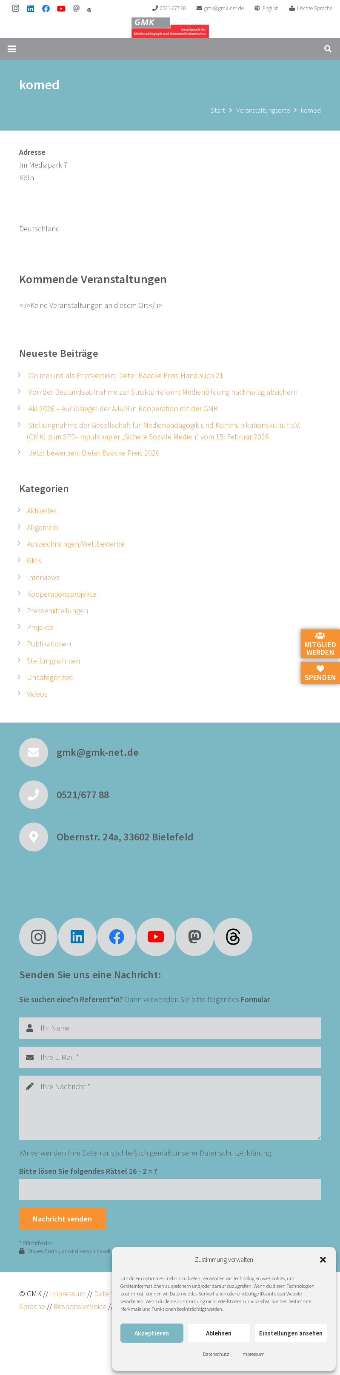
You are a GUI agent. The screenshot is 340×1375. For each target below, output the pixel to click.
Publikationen (49, 644)
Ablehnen (218, 1333)
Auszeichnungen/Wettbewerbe (75, 544)
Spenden (320, 674)
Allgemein (42, 527)
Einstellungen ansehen (291, 1333)
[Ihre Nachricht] (170, 1108)
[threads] (89, 10)
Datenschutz (216, 1354)
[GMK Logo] (170, 27)
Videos (37, 694)
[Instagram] (15, 8)
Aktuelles (42, 510)
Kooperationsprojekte (61, 594)
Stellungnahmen (53, 661)
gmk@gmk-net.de (98, 752)
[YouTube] (61, 8)
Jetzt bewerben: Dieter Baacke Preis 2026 (94, 453)
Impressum (253, 1354)
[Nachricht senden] (62, 1218)
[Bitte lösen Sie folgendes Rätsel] (170, 1189)
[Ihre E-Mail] (170, 1057)
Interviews (43, 577)
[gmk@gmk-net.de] (38, 752)
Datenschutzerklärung (235, 1153)
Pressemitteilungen (57, 610)
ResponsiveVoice (80, 1306)
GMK (34, 560)
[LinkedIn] (30, 8)
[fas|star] (233, 937)
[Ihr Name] (170, 1028)
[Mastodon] (76, 8)
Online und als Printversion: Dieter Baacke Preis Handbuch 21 (126, 375)
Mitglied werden (320, 644)
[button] (323, 1259)
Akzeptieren (151, 1333)
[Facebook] (46, 8)
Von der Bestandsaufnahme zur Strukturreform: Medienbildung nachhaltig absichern (163, 392)
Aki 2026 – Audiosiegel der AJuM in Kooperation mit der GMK (123, 408)
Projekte (40, 627)
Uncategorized (50, 677)
